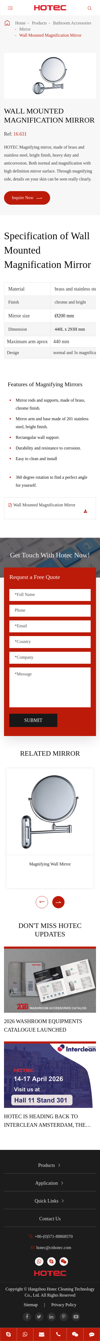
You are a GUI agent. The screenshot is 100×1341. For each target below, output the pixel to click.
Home (20, 23)
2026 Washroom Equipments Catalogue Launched (43, 1025)
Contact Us (50, 1218)
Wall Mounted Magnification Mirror (50, 35)
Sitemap (31, 1304)
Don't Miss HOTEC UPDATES (50, 930)
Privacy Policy (63, 1304)
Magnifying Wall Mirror (50, 864)
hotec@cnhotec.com (53, 1247)
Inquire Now (27, 198)
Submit (33, 720)
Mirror (25, 29)
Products (39, 23)
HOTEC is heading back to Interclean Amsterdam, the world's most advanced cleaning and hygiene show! (46, 1121)
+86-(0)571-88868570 (54, 1236)
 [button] (42, 902)
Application (46, 1183)
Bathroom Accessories (72, 23)
